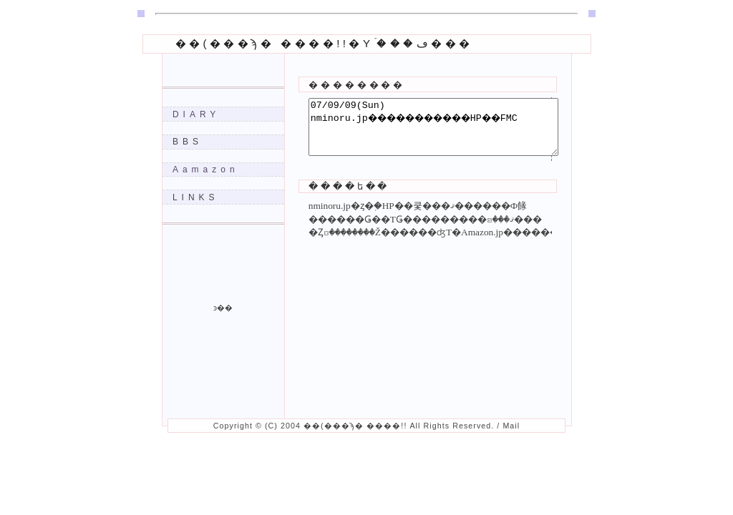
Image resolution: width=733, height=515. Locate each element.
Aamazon (206, 170)
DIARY (196, 114)
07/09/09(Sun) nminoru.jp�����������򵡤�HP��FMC (448, 132)
